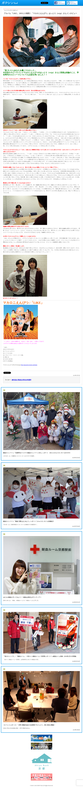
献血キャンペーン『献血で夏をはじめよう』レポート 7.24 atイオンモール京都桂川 (28, 521)
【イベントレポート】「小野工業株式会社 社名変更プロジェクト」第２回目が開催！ (29, 725)
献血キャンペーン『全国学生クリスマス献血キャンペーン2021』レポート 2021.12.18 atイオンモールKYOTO (36, 453)
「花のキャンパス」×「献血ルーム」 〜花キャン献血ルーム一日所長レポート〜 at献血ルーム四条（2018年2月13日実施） (40, 656)
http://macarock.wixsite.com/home (29, 365)
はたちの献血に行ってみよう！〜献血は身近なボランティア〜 (22, 597)
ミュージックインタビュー (11, 10)
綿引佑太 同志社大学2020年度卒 (21, 380)
